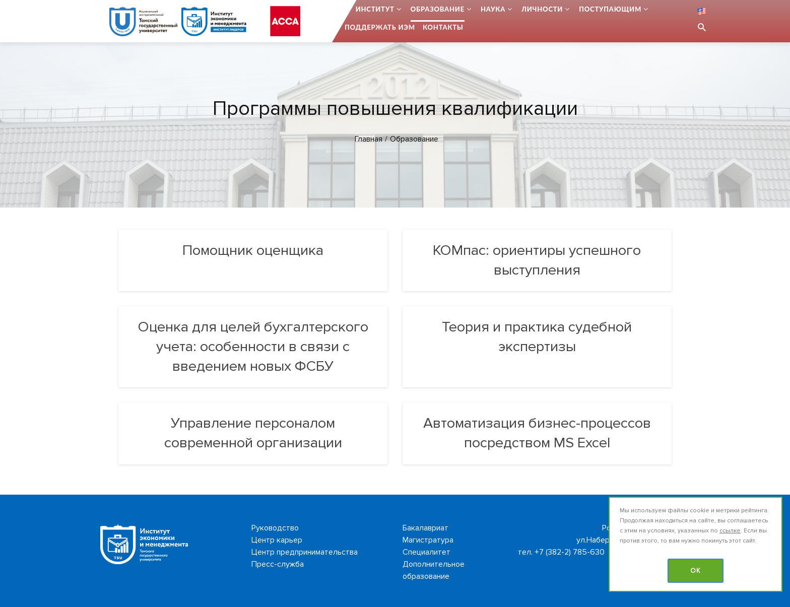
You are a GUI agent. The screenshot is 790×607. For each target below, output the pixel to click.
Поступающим (610, 9)
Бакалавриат (425, 528)
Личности (542, 9)
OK (695, 571)
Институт (375, 9)
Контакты (443, 27)
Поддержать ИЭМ (380, 27)
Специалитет (426, 552)
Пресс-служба (277, 564)
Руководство (275, 528)
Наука (493, 9)
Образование (438, 9)
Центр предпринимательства (304, 552)
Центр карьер (276, 540)
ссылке (730, 530)
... (345, 9)
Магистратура (428, 540)
